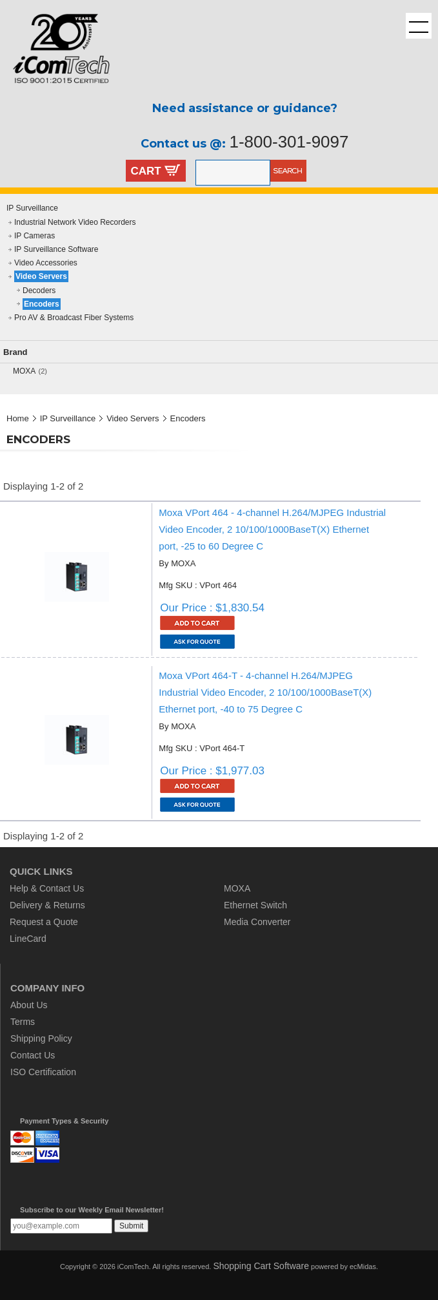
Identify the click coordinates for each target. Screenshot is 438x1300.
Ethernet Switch (255, 905)
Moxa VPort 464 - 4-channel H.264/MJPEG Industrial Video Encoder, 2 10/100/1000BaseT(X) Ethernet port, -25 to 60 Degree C (272, 529)
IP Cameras (34, 235)
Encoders (41, 304)
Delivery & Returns (47, 905)
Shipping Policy (41, 1038)
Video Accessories (45, 262)
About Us (29, 1005)
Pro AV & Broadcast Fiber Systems (74, 317)
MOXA (24, 371)
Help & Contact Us (47, 888)
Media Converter (257, 922)
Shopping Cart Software (261, 1266)
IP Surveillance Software (56, 249)
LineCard (28, 938)
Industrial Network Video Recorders (75, 222)
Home (17, 418)
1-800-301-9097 (288, 141)
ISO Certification (43, 1072)
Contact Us (32, 1055)
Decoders (39, 290)
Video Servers (41, 276)
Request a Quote (44, 922)
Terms (22, 1022)
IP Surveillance (32, 208)
